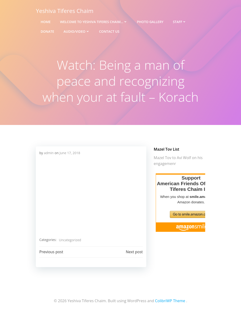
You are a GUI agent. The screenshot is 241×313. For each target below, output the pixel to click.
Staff (179, 21)
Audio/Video (76, 31)
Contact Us (109, 31)
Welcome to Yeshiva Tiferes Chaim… (93, 21)
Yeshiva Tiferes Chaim (64, 10)
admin (48, 152)
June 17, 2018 (69, 152)
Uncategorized (70, 239)
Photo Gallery (150, 21)
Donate (47, 31)
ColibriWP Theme (170, 300)
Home (45, 21)
